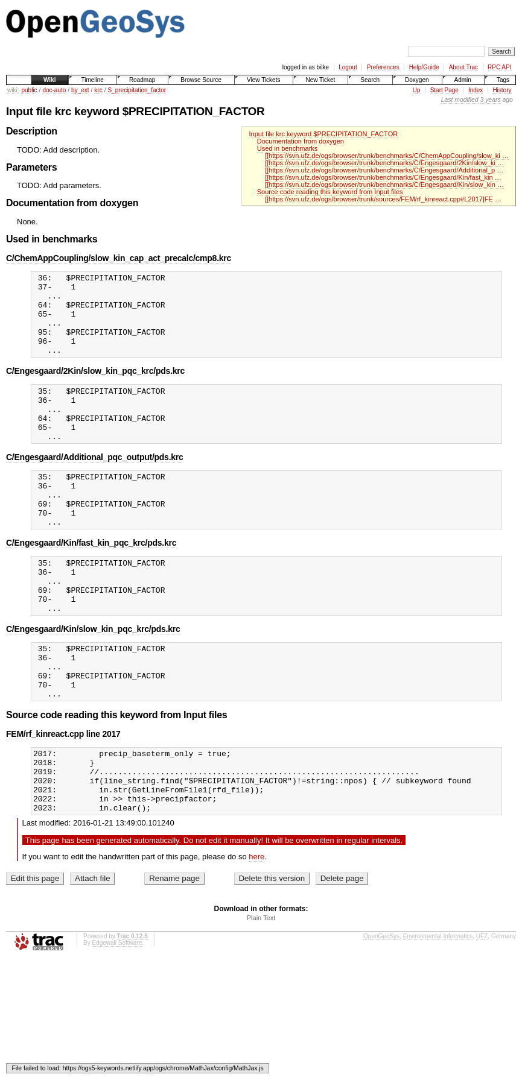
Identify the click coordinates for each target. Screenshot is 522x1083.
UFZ (482, 1008)
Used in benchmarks (287, 148)
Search (370, 80)
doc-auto (54, 90)
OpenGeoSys (381, 1008)
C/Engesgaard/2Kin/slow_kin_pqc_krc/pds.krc (95, 387)
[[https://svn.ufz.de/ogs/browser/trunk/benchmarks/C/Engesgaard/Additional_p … (384, 170)
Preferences (383, 67)
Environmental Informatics (438, 1008)
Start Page (444, 90)
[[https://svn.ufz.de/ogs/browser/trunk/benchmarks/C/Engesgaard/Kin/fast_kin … (383, 177)
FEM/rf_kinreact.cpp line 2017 (63, 793)
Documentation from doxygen (300, 141)
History (501, 90)
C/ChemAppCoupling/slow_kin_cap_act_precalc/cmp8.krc (118, 258)
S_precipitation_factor (136, 90)
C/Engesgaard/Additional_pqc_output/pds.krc (94, 484)
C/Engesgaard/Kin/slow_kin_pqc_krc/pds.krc (93, 678)
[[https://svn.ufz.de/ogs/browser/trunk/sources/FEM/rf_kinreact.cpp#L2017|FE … (383, 199)
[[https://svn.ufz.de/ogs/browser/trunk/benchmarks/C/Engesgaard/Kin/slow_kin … (384, 184)
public (29, 90)
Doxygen (416, 80)
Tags (503, 80)
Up (417, 90)
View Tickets (263, 80)
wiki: (13, 90)
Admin (462, 80)
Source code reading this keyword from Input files (330, 191)
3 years (490, 99)
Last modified (460, 99)
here (256, 928)
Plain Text (261, 990)
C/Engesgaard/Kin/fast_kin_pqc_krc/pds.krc (91, 581)
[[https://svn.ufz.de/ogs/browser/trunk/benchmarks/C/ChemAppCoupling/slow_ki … (387, 155)
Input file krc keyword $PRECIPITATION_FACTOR (323, 133)
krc (98, 90)
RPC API (499, 67)
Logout (348, 67)
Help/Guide (424, 67)
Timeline (92, 80)
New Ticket (320, 80)
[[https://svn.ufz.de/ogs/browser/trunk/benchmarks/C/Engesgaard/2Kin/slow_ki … (384, 162)
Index (475, 90)
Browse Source (200, 80)
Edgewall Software (117, 1015)
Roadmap (142, 80)
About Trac (463, 67)
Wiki (49, 80)
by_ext (80, 90)
